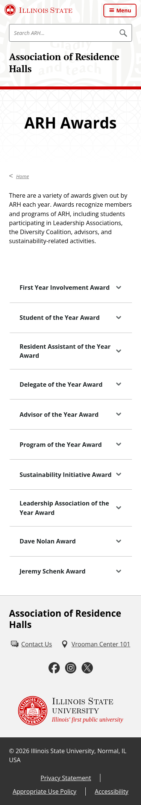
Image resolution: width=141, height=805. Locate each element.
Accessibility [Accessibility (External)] (111, 791)
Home (22, 176)
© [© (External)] (11, 751)
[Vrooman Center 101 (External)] (95, 644)
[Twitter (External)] (87, 668)
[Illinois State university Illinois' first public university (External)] (70, 710)
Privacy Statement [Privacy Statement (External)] (66, 778)
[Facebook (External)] (54, 668)
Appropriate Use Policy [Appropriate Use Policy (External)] (44, 791)
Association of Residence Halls (64, 62)
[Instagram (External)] (70, 668)
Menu (123, 10)
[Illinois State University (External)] (39, 10)
